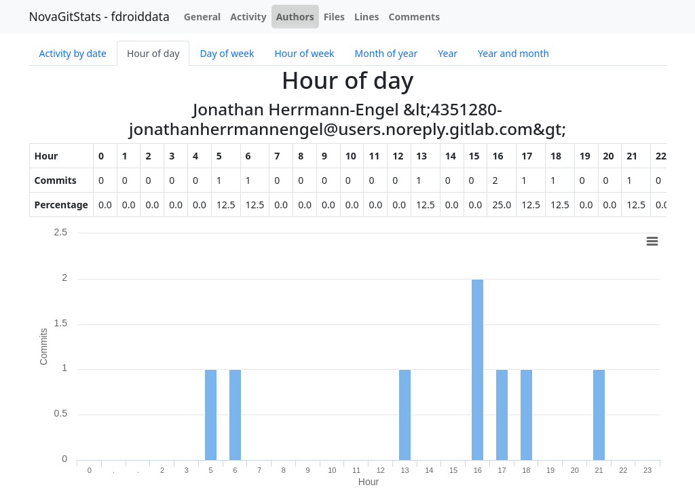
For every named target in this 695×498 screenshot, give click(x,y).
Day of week (227, 53)
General (202, 16)
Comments (414, 16)
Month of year (386, 53)
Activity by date (73, 53)
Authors (295, 16)
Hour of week (304, 53)
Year (447, 53)
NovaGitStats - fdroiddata (99, 16)
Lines (366, 16)
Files (334, 16)
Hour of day (153, 53)
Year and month (513, 53)
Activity (248, 16)
